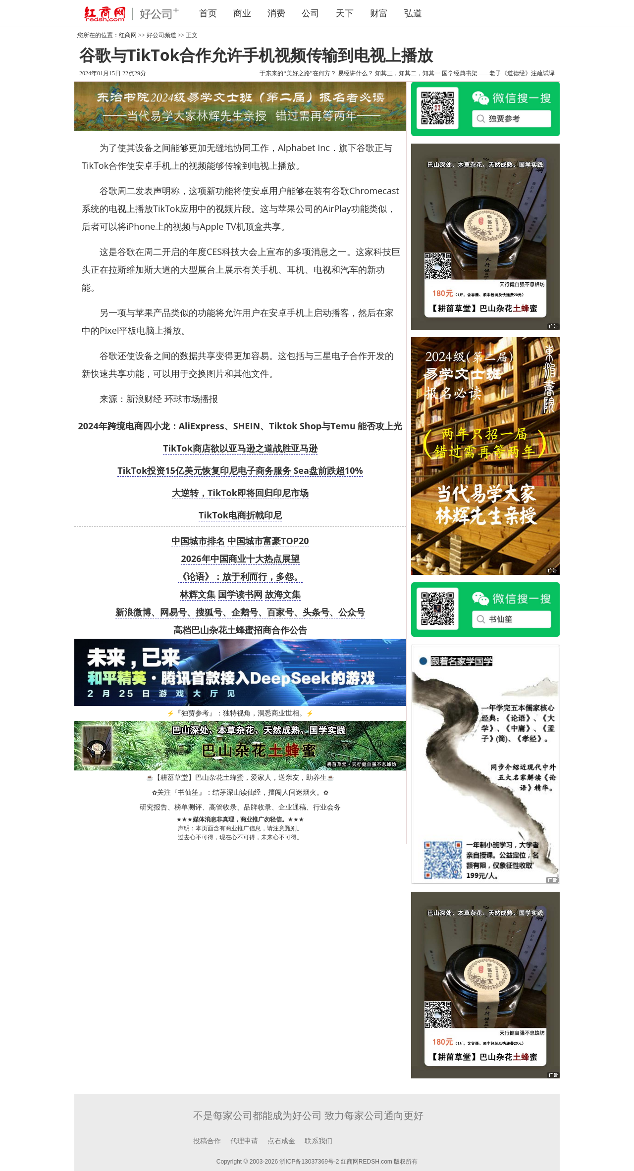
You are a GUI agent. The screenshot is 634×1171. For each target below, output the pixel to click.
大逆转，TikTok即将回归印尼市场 (240, 493)
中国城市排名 (198, 541)
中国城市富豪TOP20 (268, 541)
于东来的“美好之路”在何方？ (298, 73)
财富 (379, 13)
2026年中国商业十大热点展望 (240, 558)
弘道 (413, 13)
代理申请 (244, 1141)
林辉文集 (197, 594)
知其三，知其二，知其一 (407, 73)
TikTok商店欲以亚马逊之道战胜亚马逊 (240, 448)
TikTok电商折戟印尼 (240, 515)
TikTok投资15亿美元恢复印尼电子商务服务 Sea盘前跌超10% (240, 470)
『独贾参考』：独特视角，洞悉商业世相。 (240, 713)
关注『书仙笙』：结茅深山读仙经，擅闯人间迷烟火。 (240, 792)
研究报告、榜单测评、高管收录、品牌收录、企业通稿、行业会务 (240, 807)
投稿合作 (207, 1141)
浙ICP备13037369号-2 (309, 1161)
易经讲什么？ (355, 73)
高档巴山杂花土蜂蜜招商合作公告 (240, 630)
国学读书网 (240, 594)
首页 (208, 13)
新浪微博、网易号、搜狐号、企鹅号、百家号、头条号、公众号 (240, 612)
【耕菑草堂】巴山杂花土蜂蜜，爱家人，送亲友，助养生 (240, 777)
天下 (345, 13)
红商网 (128, 35)
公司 (310, 13)
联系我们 (318, 1141)
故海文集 (283, 594)
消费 (276, 13)
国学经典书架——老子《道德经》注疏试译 (498, 73)
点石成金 (281, 1141)
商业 (242, 13)
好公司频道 (161, 35)
